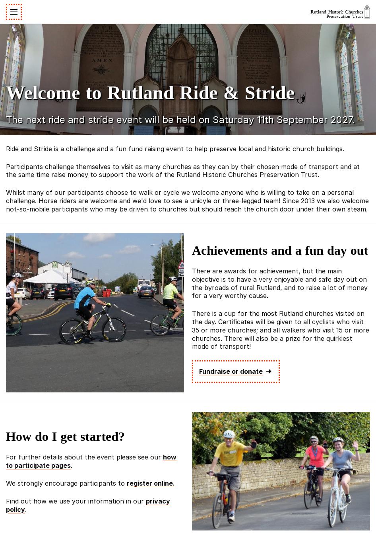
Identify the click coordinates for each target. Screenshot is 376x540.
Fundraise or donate (236, 371)
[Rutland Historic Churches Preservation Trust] (340, 12)
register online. (151, 483)
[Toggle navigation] (14, 12)
